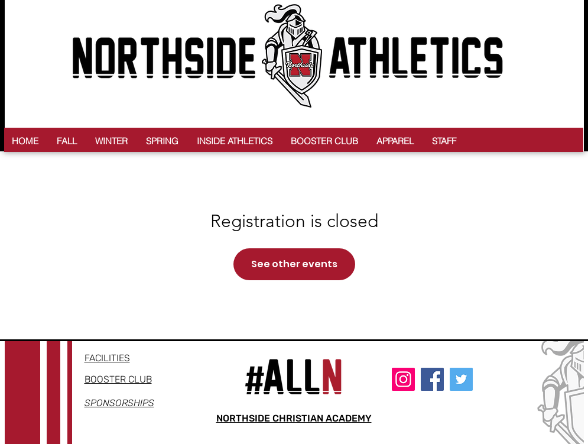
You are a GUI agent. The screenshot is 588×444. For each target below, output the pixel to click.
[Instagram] (403, 379)
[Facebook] (432, 379)
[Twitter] (461, 379)
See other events (294, 264)
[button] (67, 141)
